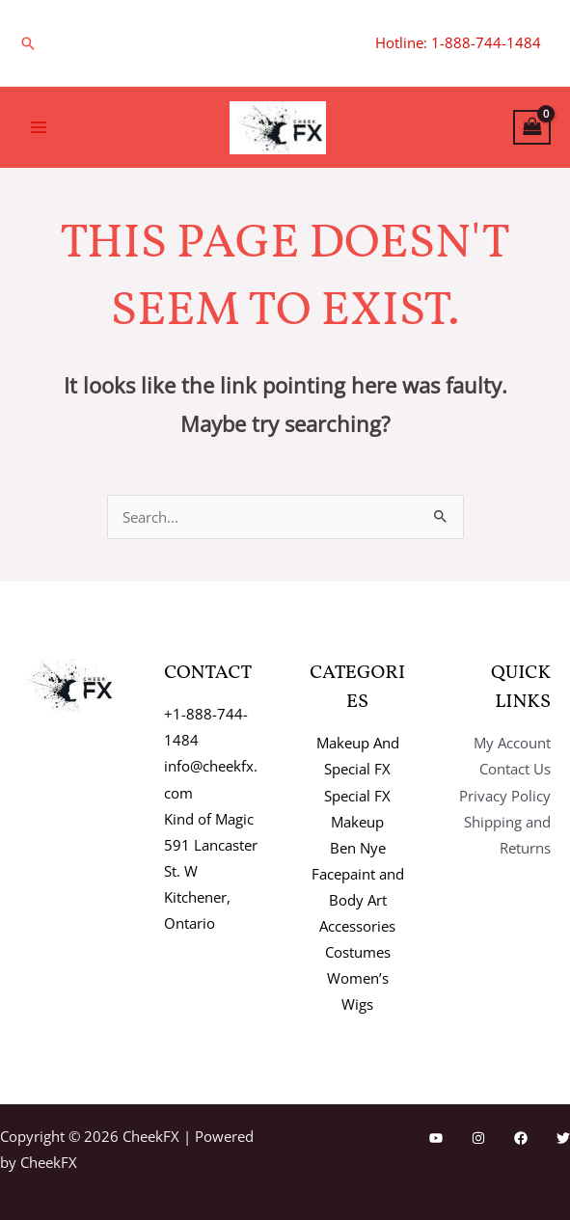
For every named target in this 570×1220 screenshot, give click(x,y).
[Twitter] (563, 1138)
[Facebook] (521, 1138)
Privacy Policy (505, 795)
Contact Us (515, 768)
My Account (512, 742)
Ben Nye (358, 847)
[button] (28, 43)
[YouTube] (436, 1138)
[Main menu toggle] (38, 127)
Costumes (358, 952)
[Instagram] (478, 1138)
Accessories (357, 925)
